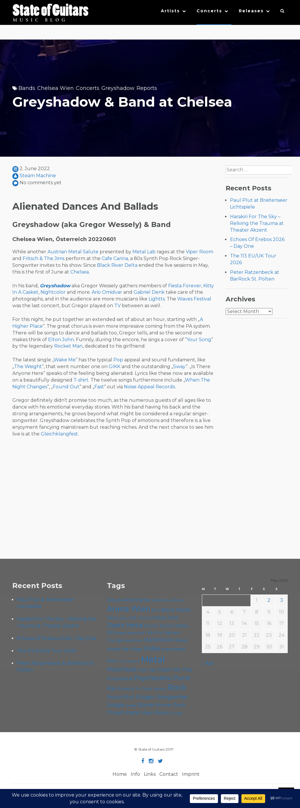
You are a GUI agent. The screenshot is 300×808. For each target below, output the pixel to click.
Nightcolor (53, 292)
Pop (118, 360)
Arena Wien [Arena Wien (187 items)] (129, 608)
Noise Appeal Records (149, 387)
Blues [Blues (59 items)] (112, 617)
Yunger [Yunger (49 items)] (177, 713)
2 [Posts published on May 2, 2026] (268, 600)
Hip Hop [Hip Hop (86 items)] (131, 649)
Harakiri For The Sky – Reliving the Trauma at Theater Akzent (257, 223)
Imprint (191, 774)
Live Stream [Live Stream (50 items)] (130, 661)
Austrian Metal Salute (72, 251)
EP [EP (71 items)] (110, 632)
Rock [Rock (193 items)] (176, 687)
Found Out (66, 387)
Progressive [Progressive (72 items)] (120, 678)
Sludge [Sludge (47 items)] (130, 705)
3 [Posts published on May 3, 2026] (281, 600)
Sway (179, 366)
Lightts (157, 299)
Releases (251, 10)
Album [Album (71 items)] (114, 600)
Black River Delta (117, 265)
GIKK (114, 366)
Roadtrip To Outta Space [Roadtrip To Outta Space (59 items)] (141, 688)
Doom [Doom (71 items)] (151, 625)
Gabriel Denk (149, 292)
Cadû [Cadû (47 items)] (123, 618)
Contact (168, 774)
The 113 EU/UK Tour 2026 (46, 651)
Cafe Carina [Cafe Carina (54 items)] (138, 618)
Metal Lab (144, 251)
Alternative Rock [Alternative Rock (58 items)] (167, 600)
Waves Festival (194, 299)
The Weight (28, 366)
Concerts (209, 10)
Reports (147, 88)
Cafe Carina (115, 258)
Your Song (199, 339)
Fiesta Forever (184, 285)
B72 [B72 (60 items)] (156, 610)
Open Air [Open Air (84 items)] (169, 669)
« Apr (208, 663)
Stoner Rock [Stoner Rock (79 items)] (171, 705)
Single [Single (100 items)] (115, 704)
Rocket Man (68, 346)
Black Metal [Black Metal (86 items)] (176, 610)
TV (117, 305)
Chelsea (79, 272)
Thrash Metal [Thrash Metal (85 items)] (123, 712)
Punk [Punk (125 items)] (182, 677)
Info (135, 774)
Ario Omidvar (107, 292)
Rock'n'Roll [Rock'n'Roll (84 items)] (120, 697)
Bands (26, 88)
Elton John (61, 339)
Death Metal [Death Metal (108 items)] (125, 625)
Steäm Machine (38, 175)
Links (150, 774)
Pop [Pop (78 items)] (187, 669)
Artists (170, 10)
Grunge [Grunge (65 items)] (115, 640)
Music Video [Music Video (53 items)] (147, 670)
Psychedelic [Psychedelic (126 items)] (153, 677)
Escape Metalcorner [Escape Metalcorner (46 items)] (129, 633)
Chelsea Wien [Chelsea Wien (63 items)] (165, 617)
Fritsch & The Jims (43, 258)
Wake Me (65, 360)
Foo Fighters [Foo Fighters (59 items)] (167, 632)
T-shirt (81, 380)
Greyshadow (117, 88)
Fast (99, 387)
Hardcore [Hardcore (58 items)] (133, 640)
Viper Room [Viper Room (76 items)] (156, 712)
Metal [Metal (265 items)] (153, 659)
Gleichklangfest (59, 434)
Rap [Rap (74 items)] (111, 688)
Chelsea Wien (55, 88)
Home (119, 774)
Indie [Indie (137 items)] (151, 648)
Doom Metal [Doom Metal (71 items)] (174, 625)
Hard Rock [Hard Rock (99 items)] (158, 639)
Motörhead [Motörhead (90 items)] (121, 669)
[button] (282, 12)
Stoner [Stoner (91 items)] (145, 705)
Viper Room (199, 251)
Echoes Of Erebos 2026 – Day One (56, 638)
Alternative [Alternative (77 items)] (137, 600)
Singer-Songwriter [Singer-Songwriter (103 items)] (162, 696)
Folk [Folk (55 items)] (149, 633)
